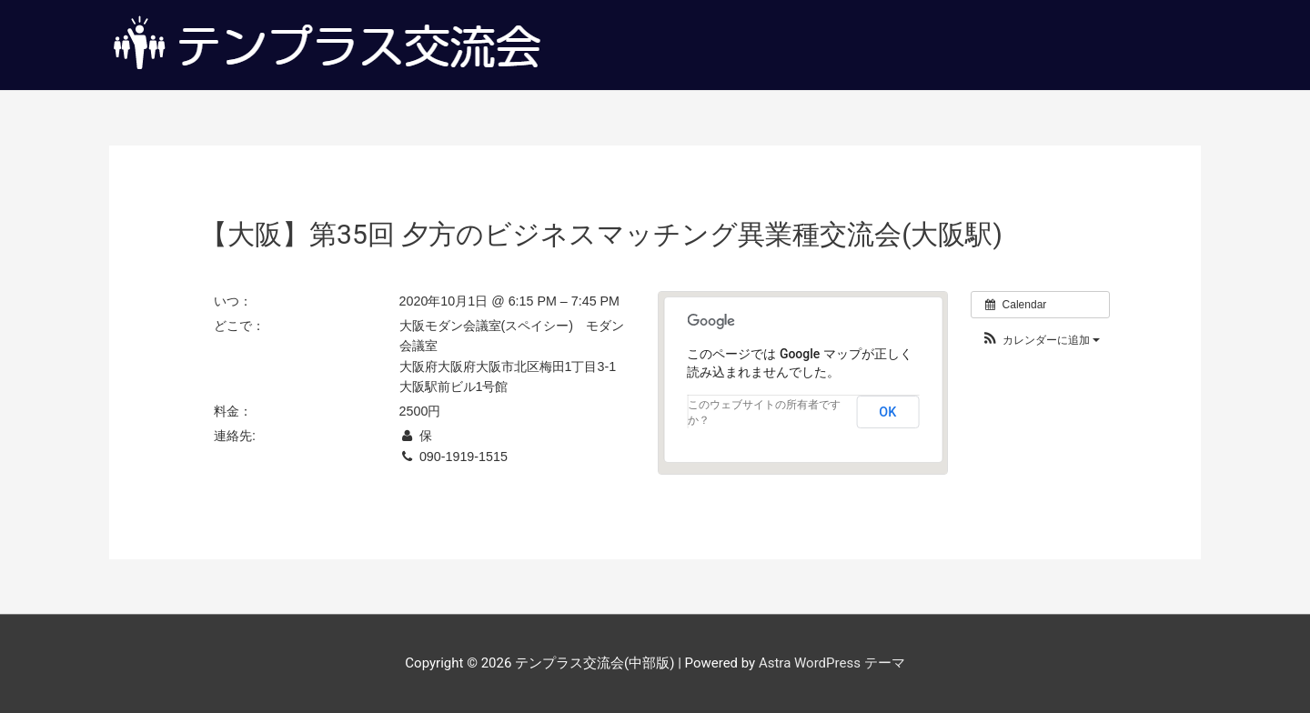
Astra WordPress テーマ (832, 663)
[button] (1040, 340)
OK (887, 412)
